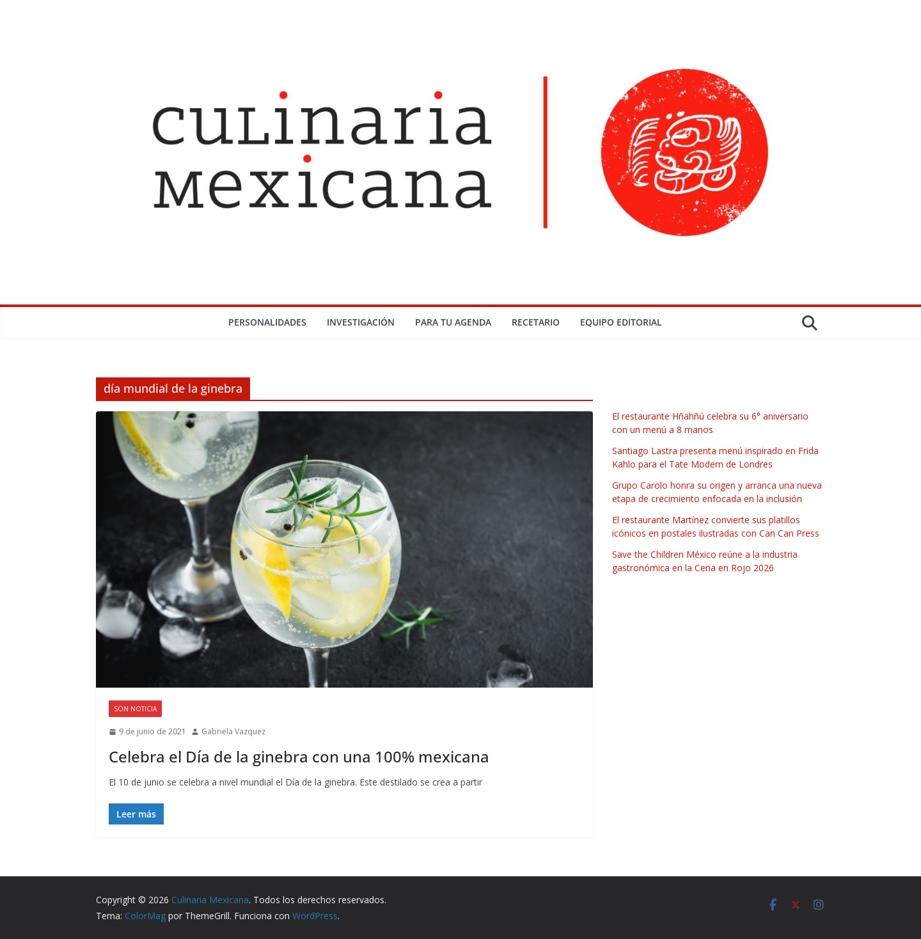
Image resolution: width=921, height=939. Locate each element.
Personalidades (267, 322)
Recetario (536, 322)
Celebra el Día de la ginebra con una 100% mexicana (299, 756)
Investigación (361, 322)
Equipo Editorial (621, 322)
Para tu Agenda (453, 322)
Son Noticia (135, 708)
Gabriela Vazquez (233, 731)
